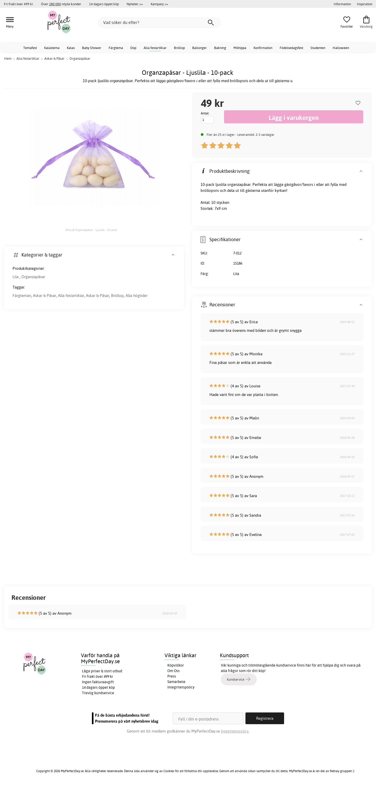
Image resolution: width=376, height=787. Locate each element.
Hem (7, 58)
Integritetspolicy (181, 687)
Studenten (317, 48)
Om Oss (173, 670)
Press (171, 676)
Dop (133, 48)
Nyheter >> (135, 4)
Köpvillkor (175, 665)
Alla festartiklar (155, 48)
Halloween (341, 48)
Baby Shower (91, 48)
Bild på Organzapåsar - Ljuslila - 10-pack (91, 230)
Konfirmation (263, 48)
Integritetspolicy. (235, 731)
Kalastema (52, 48)
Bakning (220, 48)
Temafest (30, 48)
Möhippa (239, 48)
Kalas (71, 48)
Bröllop (179, 48)
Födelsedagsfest (291, 48)
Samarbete (176, 681)
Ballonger (199, 48)
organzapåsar (239, 184)
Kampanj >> (159, 4)
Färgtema (116, 48)
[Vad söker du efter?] (159, 22)
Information (342, 4)
